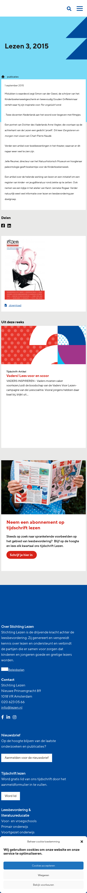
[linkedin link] (8, 717)
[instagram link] (14, 717)
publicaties (13, 76)
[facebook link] (2, 717)
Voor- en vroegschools (19, 821)
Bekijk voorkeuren (43, 885)
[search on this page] (69, 9)
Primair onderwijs (14, 826)
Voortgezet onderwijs (18, 832)
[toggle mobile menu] (79, 9)
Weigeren (43, 875)
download (13, 305)
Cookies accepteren (43, 865)
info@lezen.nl (11, 707)
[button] (82, 841)
